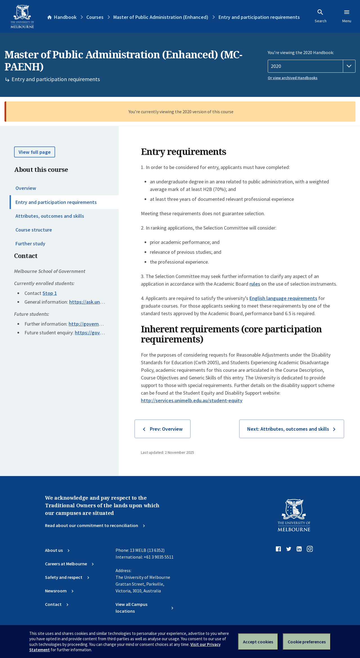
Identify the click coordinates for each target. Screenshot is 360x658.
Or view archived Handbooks (293, 77)
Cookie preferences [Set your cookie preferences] (307, 641)
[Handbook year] (311, 66)
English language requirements (283, 298)
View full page (35, 152)
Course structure (33, 229)
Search (321, 16)
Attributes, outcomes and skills (49, 216)
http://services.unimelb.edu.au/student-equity (191, 400)
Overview (25, 188)
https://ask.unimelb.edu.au (98, 302)
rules (254, 284)
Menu (346, 16)
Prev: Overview (166, 429)
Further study (30, 243)
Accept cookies (258, 641)
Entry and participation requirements (56, 202)
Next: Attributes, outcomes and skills (288, 429)
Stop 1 (49, 293)
